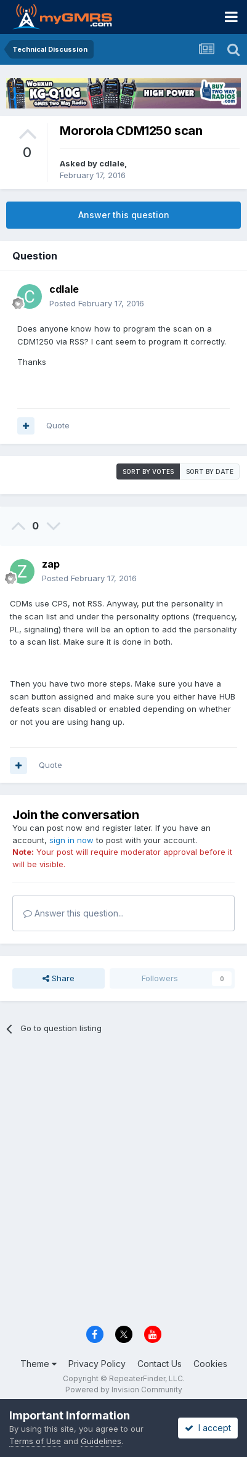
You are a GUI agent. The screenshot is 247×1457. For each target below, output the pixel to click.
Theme (38, 1363)
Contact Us (159, 1363)
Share (59, 978)
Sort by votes (148, 471)
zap (51, 564)
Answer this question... (73, 913)
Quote (58, 425)
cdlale (111, 163)
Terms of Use (35, 1441)
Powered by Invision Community (123, 1389)
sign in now (71, 840)
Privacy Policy (97, 1363)
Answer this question (123, 215)
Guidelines (101, 1441)
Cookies (210, 1363)
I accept (208, 1427)
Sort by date (209, 471)
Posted (96, 303)
